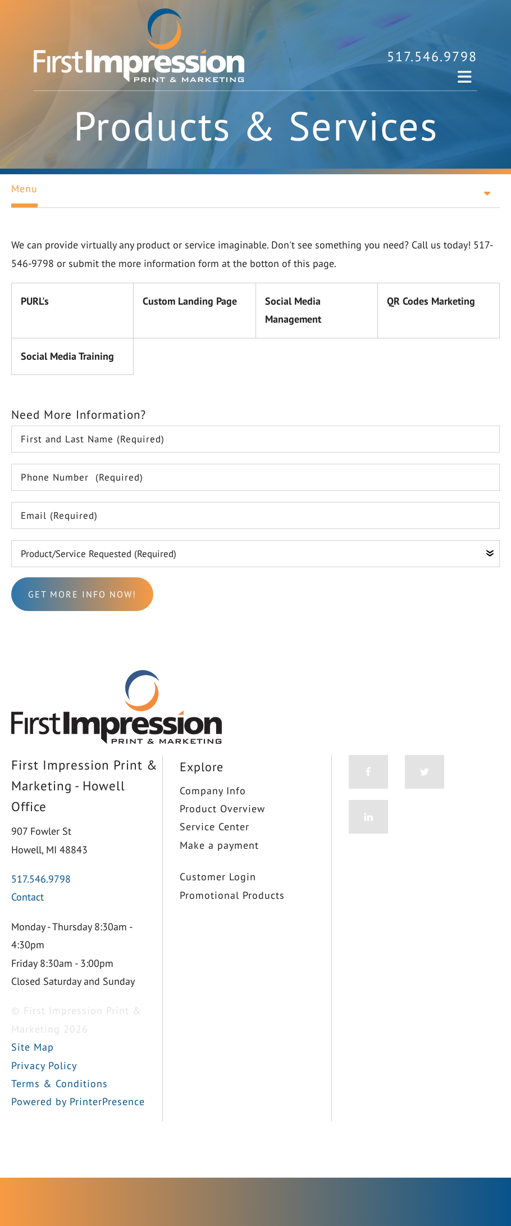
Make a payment (219, 845)
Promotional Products (232, 895)
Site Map (32, 1046)
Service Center (214, 826)
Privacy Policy (44, 1065)
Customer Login (218, 876)
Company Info (213, 790)
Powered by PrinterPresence (78, 1101)
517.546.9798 (432, 56)
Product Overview (222, 808)
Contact (27, 896)
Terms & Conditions (59, 1083)
